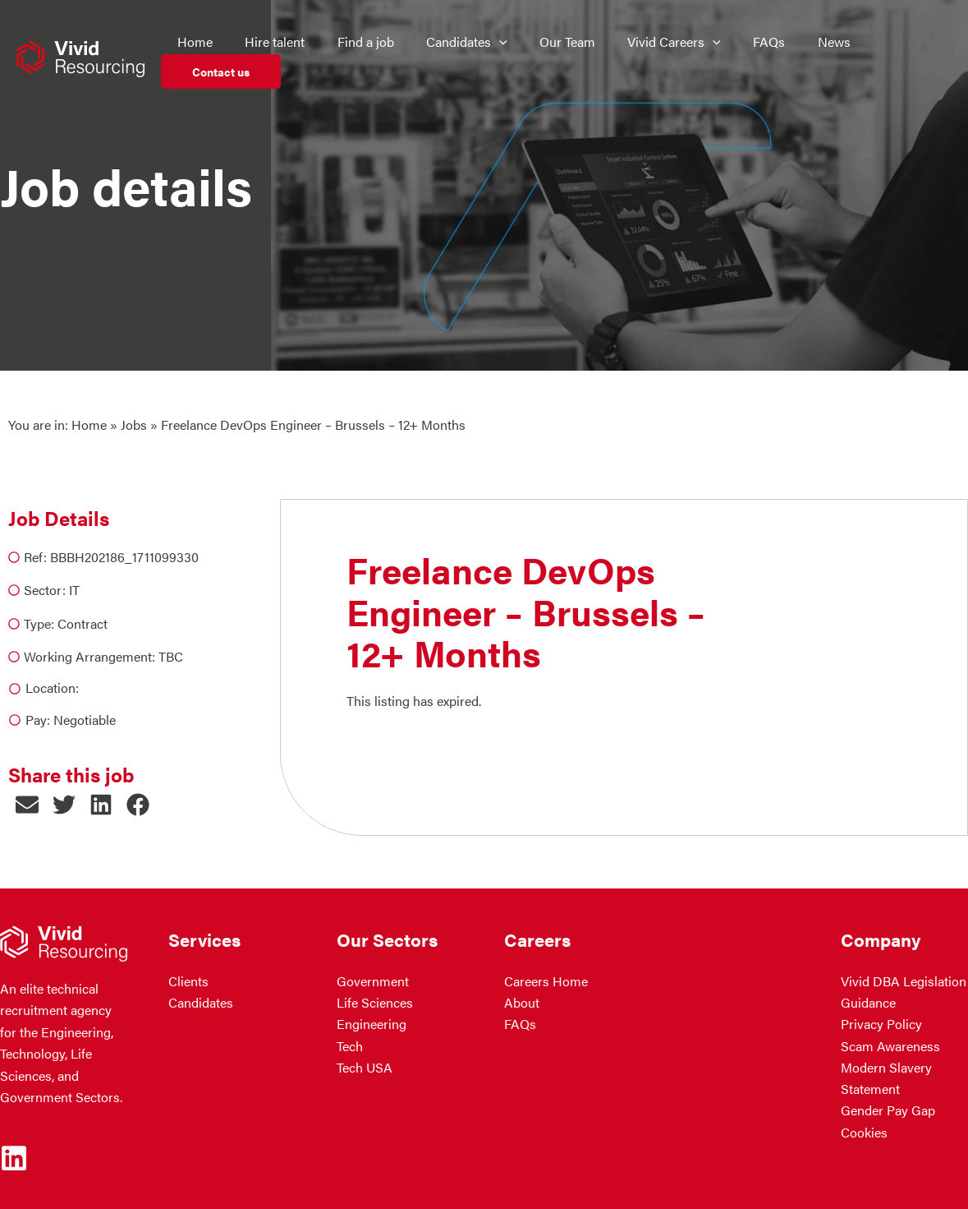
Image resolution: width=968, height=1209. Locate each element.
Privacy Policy (881, 1024)
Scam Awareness (890, 1045)
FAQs (520, 1024)
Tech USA (364, 1067)
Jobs (134, 424)
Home (89, 424)
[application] (491, 42)
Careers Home (546, 980)
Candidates (200, 1002)
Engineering (371, 1024)
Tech (350, 1045)
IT (74, 589)
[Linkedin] (14, 1158)
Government (373, 980)
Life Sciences (375, 1002)
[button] (26, 805)
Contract (82, 623)
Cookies (864, 1132)
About (521, 1002)
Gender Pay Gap (888, 1110)
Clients (188, 980)
